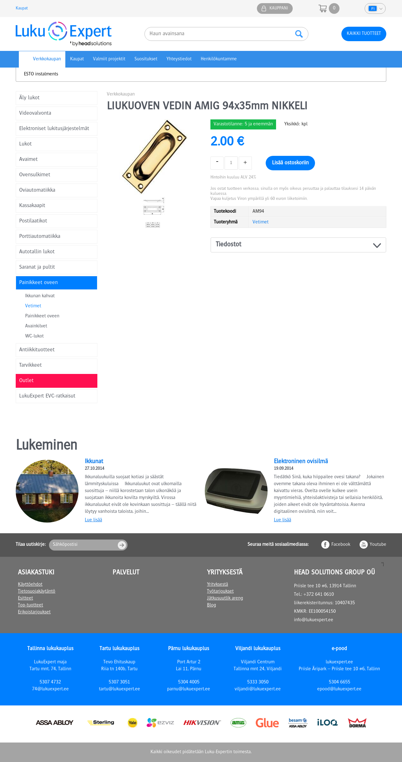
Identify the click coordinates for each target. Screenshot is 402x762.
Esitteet (25, 598)
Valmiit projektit (109, 59)
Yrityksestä (217, 584)
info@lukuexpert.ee (313, 620)
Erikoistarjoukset (34, 612)
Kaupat (22, 8)
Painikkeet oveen (42, 316)
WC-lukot (34, 336)
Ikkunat (94, 462)
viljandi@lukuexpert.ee (258, 689)
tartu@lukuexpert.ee (119, 689)
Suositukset (145, 59)
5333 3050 (258, 682)
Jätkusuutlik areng (225, 598)
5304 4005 (188, 682)
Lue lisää (93, 520)
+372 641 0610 (318, 594)
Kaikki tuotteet (364, 33)
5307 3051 (119, 682)
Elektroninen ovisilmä (301, 462)
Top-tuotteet (30, 605)
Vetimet (33, 306)
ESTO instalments (41, 74)
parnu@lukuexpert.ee (188, 689)
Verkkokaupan (47, 59)
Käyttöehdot (30, 584)
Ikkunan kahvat (40, 296)
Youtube (378, 544)
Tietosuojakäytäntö (36, 591)
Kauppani (278, 8)
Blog (211, 605)
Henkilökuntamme (219, 59)
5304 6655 (339, 682)
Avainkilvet (36, 326)
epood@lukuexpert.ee (339, 689)
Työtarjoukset (220, 591)
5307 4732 (50, 682)
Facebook (340, 544)
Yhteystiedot (179, 59)
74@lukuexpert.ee (50, 689)
